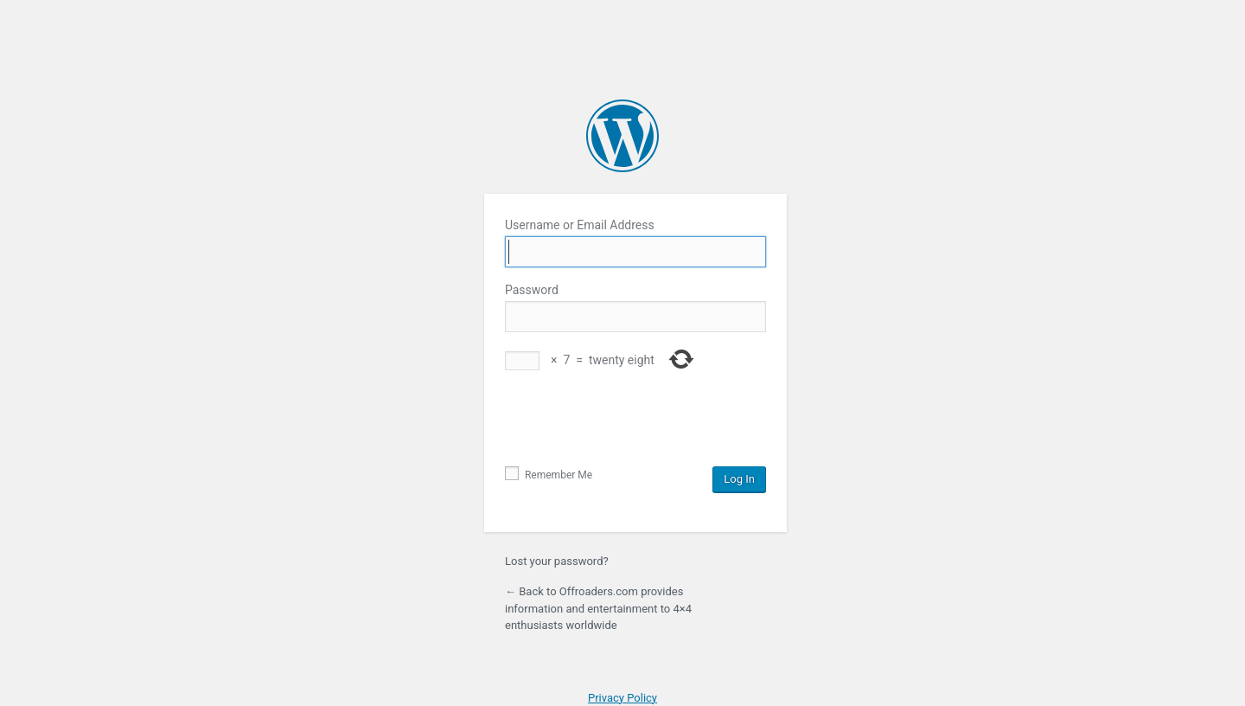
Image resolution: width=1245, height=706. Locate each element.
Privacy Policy (622, 697)
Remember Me (548, 475)
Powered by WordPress (622, 135)
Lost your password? (557, 561)
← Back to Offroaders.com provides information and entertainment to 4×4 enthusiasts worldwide (598, 608)
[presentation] (636, 424)
